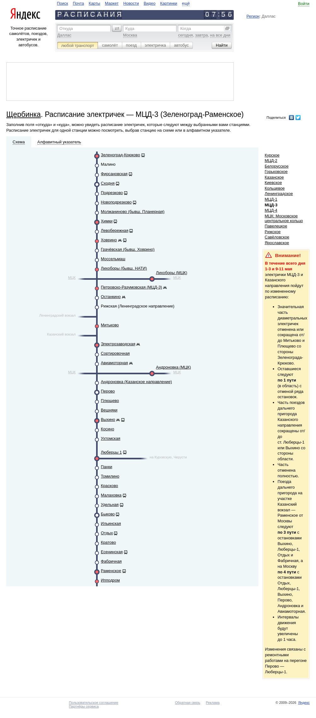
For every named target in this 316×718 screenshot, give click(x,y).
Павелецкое (276, 226)
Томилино (110, 476)
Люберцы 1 (111, 452)
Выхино (108, 419)
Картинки (168, 3)
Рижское (273, 231)
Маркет (111, 3)
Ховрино (109, 240)
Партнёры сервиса (84, 706)
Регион (252, 16)
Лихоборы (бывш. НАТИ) (124, 268)
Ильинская (111, 523)
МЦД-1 (271, 199)
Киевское (273, 182)
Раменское (111, 570)
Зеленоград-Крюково (120, 154)
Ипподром (110, 580)
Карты (94, 3)
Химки (106, 221)
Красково (109, 485)
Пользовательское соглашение (93, 702)
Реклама (213, 702)
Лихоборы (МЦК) (171, 272)
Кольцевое (275, 188)
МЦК (72, 277)
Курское (272, 155)
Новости (131, 3)
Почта (78, 3)
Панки (106, 466)
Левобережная (114, 230)
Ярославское (277, 242)
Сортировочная (115, 353)
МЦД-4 (271, 210)
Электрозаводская (118, 344)
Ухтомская (110, 438)
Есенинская (112, 551)
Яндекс (304, 702)
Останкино (111, 296)
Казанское (274, 177)
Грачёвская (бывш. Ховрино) (127, 249)
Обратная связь (187, 702)
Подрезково (112, 192)
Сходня (108, 183)
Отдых (107, 533)
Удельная (110, 504)
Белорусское (277, 166)
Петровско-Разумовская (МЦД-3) (131, 287)
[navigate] (123, 3)
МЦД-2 (271, 160)
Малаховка (111, 495)
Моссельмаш (113, 258)
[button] (117, 28)
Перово (108, 391)
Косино (107, 429)
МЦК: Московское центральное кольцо (284, 218)
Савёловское (277, 237)
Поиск (62, 3)
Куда (129, 28)
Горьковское (276, 171)
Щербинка (23, 114)
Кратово (108, 542)
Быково (108, 514)
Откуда (66, 28)
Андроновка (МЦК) (173, 367)
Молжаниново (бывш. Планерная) (132, 211)
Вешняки (109, 410)
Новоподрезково (116, 202)
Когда (185, 28)
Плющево (110, 400)
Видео (149, 3)
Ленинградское (279, 193)
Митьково (110, 325)
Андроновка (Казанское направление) (136, 381)
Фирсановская (114, 173)
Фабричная (111, 561)
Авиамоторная (114, 362)
